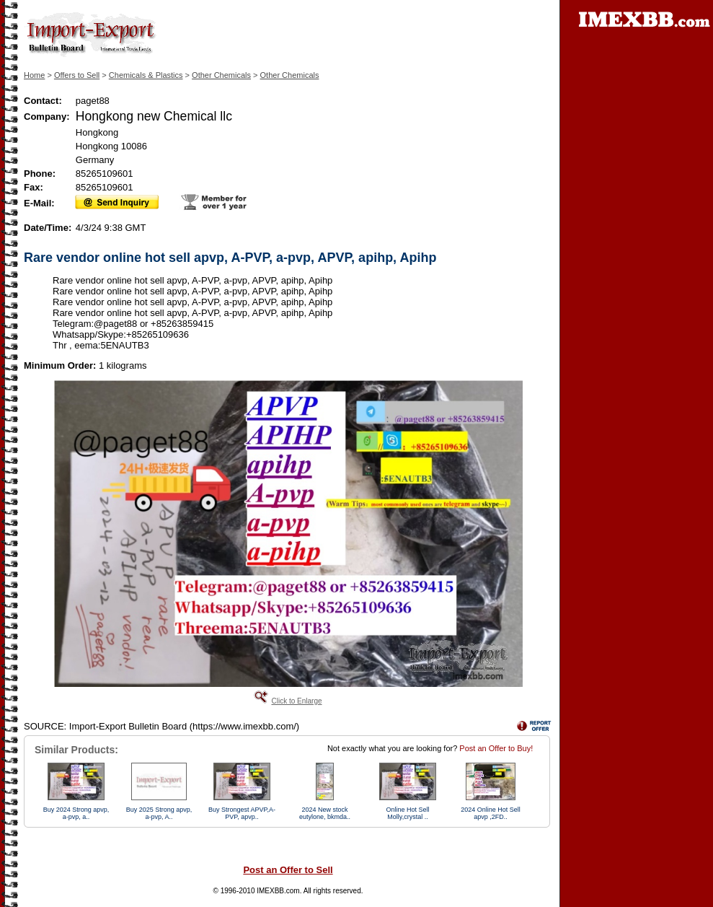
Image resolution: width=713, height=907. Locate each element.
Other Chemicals (221, 75)
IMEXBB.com (278, 891)
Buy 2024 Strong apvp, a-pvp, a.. (76, 813)
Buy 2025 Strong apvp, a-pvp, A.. (159, 813)
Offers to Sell (76, 75)
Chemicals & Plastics (146, 75)
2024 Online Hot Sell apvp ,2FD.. (491, 813)
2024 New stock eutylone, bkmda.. (324, 813)
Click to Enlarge (296, 701)
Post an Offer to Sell (287, 869)
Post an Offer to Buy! (496, 748)
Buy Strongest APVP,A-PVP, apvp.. (241, 813)
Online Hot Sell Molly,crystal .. (407, 813)
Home (34, 75)
